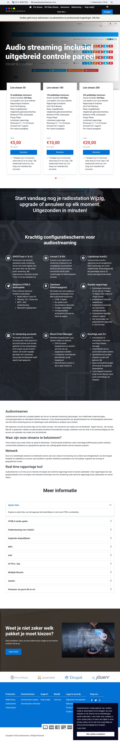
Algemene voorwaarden (75, 700)
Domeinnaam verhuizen (30, 704)
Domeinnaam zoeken (29, 700)
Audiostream (11, 704)
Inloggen (107, 12)
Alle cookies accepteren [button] (95, 734)
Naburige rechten (73, 704)
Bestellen (23, 152)
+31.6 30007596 (20, 2)
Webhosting (10, 700)
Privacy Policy (71, 708)
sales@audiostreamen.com (43, 2)
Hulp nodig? (45, 700)
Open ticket (13, 652)
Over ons (57, 700)
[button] (100, 26)
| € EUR (98, 2)
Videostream (11, 708)
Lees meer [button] (81, 728)
